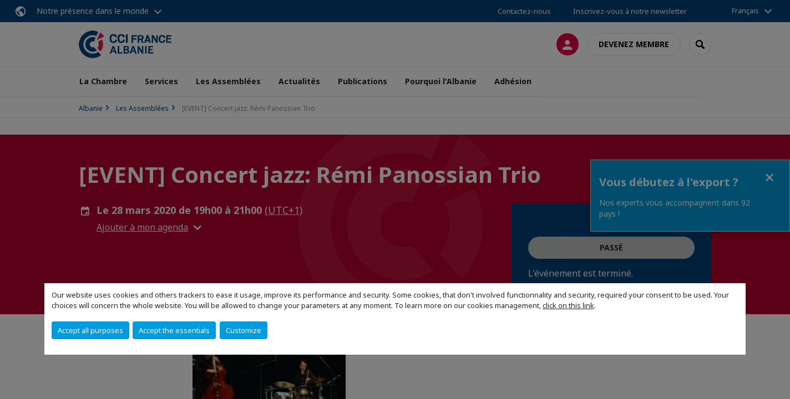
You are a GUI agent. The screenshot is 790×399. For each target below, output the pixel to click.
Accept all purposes (90, 330)
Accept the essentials (174, 330)
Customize (243, 330)
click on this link (568, 305)
